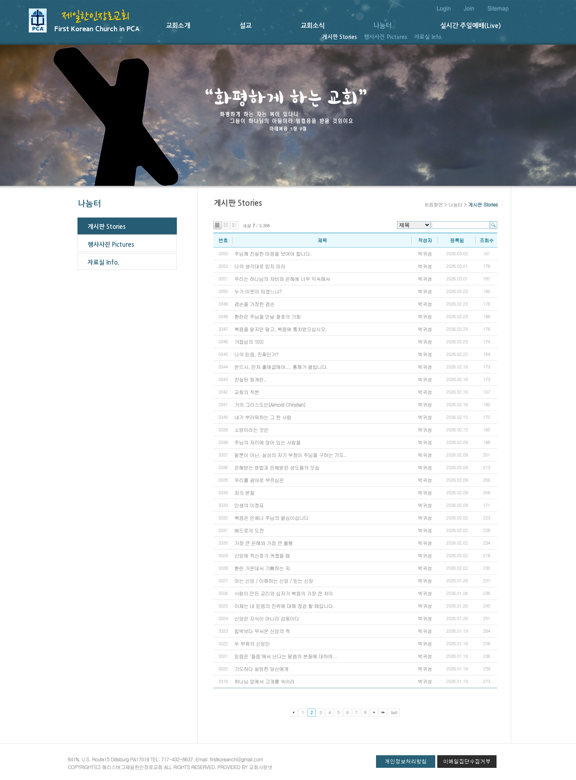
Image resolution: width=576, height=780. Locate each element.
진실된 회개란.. (250, 379)
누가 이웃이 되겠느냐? (258, 291)
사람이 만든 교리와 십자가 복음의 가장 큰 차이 (283, 593)
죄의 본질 (244, 492)
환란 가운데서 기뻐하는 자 (262, 568)
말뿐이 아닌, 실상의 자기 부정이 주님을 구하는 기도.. (290, 454)
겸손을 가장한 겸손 (254, 303)
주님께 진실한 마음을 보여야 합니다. (273, 253)
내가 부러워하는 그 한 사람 (263, 417)
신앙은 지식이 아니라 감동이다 (267, 618)
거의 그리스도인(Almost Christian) (269, 404)
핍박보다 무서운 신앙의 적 (262, 630)
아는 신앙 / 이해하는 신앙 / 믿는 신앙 (273, 580)
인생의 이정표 (249, 505)
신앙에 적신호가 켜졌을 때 (262, 555)
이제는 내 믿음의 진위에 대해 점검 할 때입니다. (284, 605)
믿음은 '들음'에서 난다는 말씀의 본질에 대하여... (285, 656)
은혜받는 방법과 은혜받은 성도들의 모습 (276, 467)
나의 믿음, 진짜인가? (256, 354)
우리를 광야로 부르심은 (260, 479)
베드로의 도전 (249, 530)
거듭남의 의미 (249, 341)
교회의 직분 (246, 391)
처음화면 (433, 204)
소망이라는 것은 (252, 429)
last (394, 712)
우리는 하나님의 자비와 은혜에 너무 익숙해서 (282, 278)
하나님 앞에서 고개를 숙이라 (264, 681)
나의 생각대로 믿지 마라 (260, 266)
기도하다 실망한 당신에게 (262, 668)
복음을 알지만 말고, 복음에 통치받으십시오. (280, 328)
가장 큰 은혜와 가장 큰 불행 (263, 542)
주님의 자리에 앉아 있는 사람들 (267, 442)
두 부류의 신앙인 (252, 643)
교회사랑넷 (261, 766)
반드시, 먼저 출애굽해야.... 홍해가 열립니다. (281, 366)
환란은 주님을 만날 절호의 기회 (267, 316)
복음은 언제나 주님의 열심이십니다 (271, 517)
